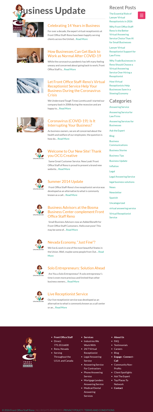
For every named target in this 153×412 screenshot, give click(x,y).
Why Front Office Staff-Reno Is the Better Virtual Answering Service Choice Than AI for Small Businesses (121, 34)
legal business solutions (121, 181)
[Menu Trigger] (141, 15)
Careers (118, 348)
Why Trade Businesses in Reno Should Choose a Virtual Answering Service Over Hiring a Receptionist (122, 68)
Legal (112, 171)
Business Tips (116, 155)
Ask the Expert (117, 130)
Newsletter (115, 192)
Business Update (118, 160)
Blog (111, 135)
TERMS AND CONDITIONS (99, 410)
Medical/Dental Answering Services (92, 391)
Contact (118, 387)
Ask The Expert (122, 376)
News (112, 187)
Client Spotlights (123, 372)
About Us (119, 337)
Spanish (113, 197)
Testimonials (121, 345)
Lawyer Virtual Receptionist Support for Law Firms (122, 51)
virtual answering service (122, 208)
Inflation (114, 166)
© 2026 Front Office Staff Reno (18, 410)
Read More (82, 38)
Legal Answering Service (122, 176)
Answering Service (119, 106)
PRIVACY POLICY (73, 410)
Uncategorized (117, 202)
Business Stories (118, 150)
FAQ (116, 341)
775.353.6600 (61, 345)
